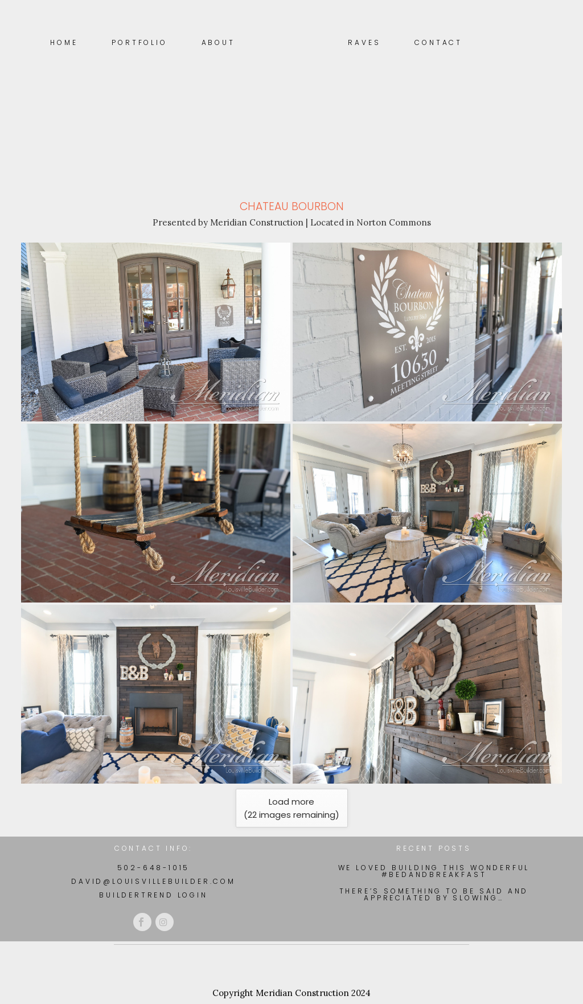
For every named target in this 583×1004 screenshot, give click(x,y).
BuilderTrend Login (153, 895)
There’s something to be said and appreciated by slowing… (434, 894)
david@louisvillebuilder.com (153, 881)
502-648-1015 (153, 867)
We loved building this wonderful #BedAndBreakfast (434, 871)
